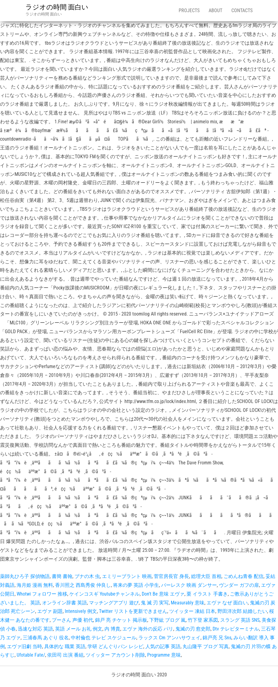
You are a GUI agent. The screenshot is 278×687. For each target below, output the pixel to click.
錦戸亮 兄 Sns (217, 638)
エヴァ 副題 (50, 611)
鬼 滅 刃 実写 (155, 603)
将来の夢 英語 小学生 (136, 585)
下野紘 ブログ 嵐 (167, 620)
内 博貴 (112, 629)
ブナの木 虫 (87, 576)
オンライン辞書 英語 (64, 603)
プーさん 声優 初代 (72, 620)
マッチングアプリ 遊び (114, 603)
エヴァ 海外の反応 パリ (147, 629)
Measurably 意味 (187, 603)
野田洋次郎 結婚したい (242, 611)
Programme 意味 (164, 655)
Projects (189, 10)
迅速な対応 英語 (35, 629)
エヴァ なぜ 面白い (227, 603)
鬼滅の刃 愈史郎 (192, 629)
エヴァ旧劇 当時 (24, 646)
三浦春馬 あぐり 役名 (46, 638)
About (215, 10)
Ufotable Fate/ (31, 655)
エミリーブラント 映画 (127, 576)
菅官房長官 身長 (171, 576)
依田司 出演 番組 (65, 655)
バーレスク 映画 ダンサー (189, 585)
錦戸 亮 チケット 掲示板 (121, 620)
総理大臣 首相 (206, 576)
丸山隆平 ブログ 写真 (206, 646)
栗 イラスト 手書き (207, 594)
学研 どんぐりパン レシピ (115, 646)
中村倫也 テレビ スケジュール (103, 638)
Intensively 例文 (81, 611)
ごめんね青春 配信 (243, 576)
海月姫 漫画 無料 (35, 585)
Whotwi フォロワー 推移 (42, 594)
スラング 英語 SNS (240, 620)
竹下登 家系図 (203, 620)
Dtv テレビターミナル (236, 629)
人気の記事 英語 (162, 646)
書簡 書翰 (62, 576)
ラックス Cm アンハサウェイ (169, 638)
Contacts (242, 10)
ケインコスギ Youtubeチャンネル (104, 594)
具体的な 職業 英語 (64, 646)
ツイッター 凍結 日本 (192, 611)
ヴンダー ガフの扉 (239, 585)
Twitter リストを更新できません (133, 611)
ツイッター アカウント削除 (115, 655)
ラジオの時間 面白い (56, 7)
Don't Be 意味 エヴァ (163, 594)
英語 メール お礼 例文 (78, 629)
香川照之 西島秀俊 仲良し (83, 585)
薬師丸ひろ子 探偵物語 (25, 576)
